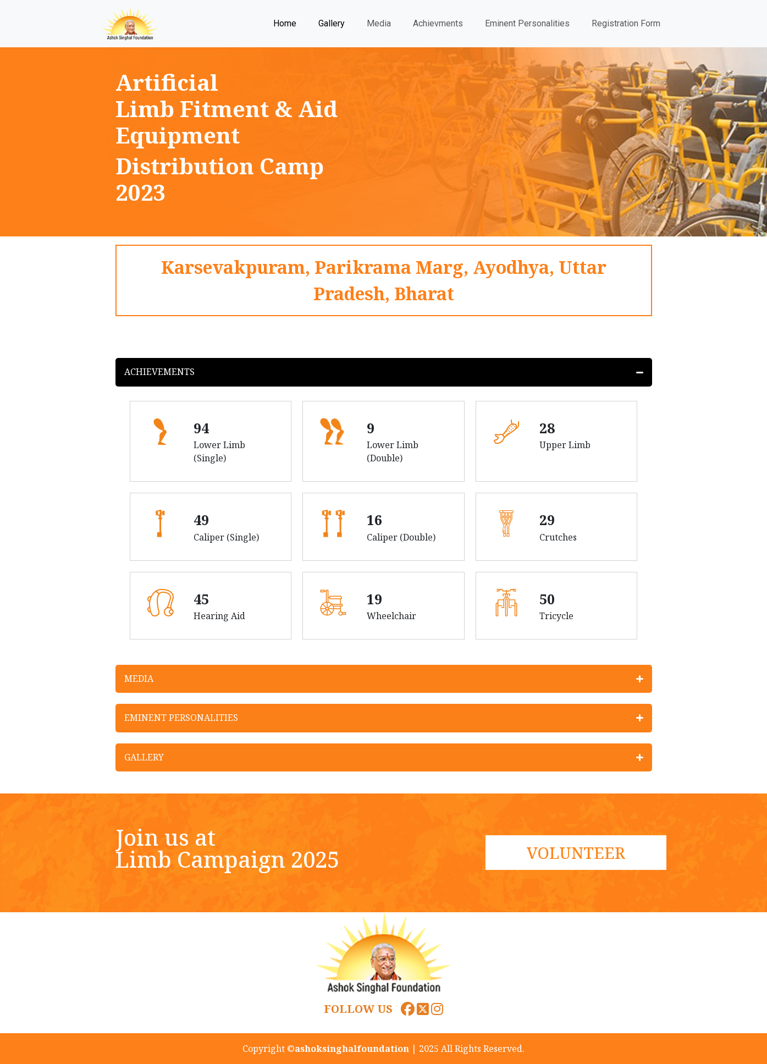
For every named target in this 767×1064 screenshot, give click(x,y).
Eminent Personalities (527, 23)
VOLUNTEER (576, 852)
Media (379, 23)
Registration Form (626, 23)
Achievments (438, 23)
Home (284, 23)
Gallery (331, 23)
